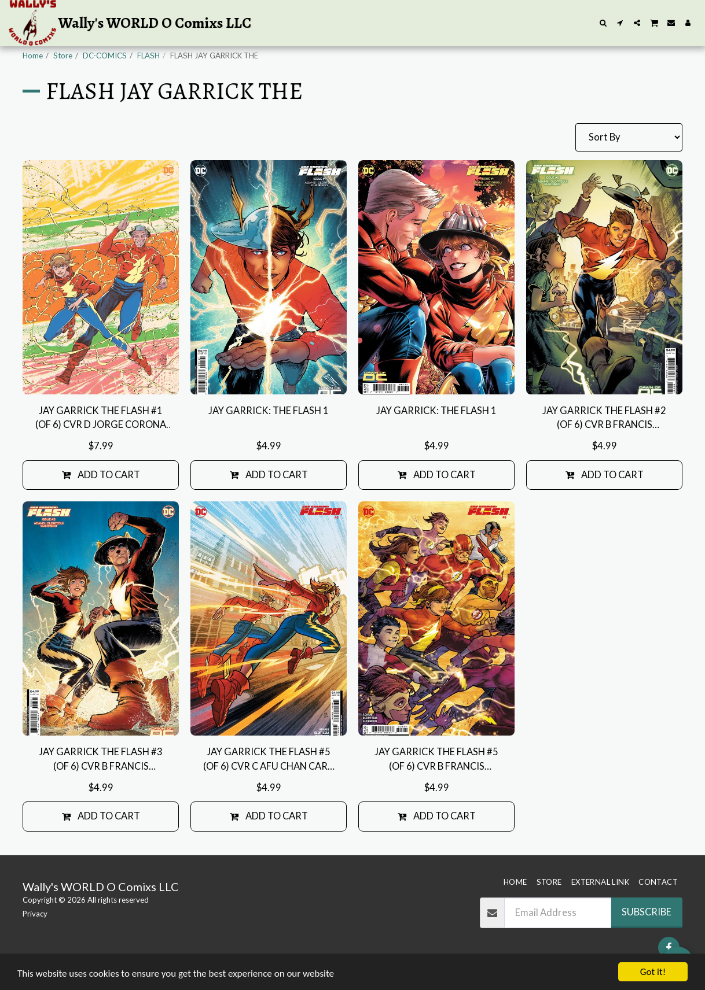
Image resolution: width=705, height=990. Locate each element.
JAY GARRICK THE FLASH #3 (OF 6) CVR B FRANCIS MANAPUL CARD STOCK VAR (101, 760)
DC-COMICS (105, 55)
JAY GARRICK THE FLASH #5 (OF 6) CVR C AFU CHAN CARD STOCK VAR (269, 760)
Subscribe (646, 912)
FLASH (148, 55)
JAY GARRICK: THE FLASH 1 (268, 410)
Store (62, 55)
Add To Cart (101, 475)
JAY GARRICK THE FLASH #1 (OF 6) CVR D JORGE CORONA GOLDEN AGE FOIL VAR (100, 419)
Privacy (35, 913)
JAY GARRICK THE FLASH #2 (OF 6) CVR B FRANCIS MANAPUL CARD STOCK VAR (605, 419)
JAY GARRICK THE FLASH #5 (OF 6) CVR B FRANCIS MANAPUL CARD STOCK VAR (437, 760)
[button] (603, 23)
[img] (101, 277)
